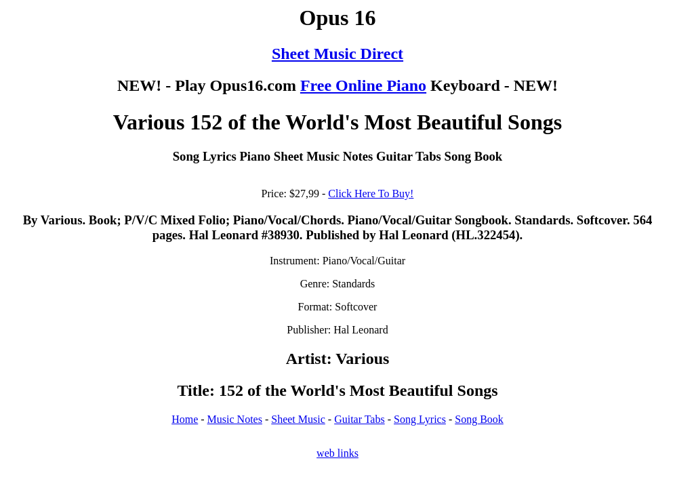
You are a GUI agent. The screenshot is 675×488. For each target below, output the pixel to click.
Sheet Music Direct (337, 53)
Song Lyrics (420, 419)
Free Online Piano (363, 85)
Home (184, 419)
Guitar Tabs (359, 419)
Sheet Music (298, 419)
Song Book (479, 419)
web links (337, 453)
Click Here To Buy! (370, 193)
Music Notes (234, 419)
